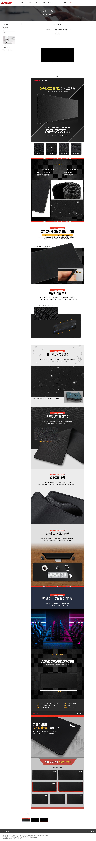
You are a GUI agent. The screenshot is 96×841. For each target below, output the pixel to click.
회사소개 (23, 2)
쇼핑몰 (70, 2)
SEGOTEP (37, 2)
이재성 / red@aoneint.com (14, 837)
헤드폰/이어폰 (5, 27)
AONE (30, 2)
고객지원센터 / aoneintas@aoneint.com (31, 837)
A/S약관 (9, 831)
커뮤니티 (57, 2)
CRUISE (43, 2)
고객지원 (64, 2)
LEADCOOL (50, 2)
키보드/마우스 (5, 30)
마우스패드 (5, 32)
